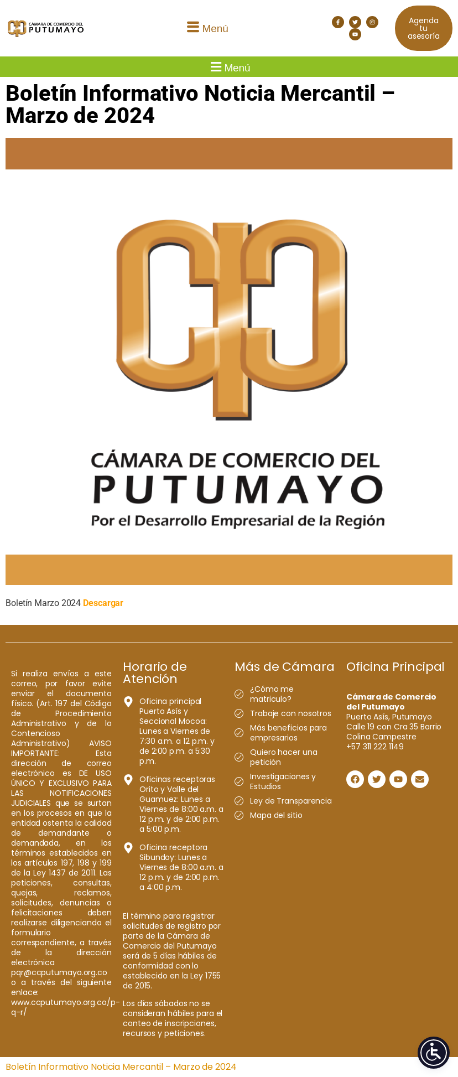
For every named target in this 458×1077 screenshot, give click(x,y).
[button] (206, 28)
